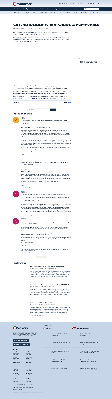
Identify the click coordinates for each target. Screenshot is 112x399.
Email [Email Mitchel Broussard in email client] (14, 364)
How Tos (42, 9)
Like (28, 151)
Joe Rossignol (52, 268)
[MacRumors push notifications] (93, 4)
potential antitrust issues (46, 91)
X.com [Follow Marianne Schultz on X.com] (30, 369)
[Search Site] (91, 9)
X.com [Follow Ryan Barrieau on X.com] (30, 375)
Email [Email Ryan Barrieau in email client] (27, 375)
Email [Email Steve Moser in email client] (14, 380)
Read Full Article (34, 278)
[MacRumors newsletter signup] (98, 4)
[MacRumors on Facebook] (83, 4)
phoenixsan (23, 168)
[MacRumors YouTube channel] (91, 4)
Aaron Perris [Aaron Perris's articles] (28, 378)
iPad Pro (92, 12)
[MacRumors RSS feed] (96, 4)
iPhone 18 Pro (17, 12)
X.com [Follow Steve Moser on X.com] (17, 380)
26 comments (42, 298)
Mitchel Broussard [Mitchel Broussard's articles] (16, 361)
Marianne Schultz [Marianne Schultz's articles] (29, 367)
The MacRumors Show (83, 328)
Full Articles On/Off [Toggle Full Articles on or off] (24, 392)
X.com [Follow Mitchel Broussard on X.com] (17, 364)
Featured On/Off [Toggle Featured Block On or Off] (16, 392)
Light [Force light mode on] (40, 392)
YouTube (48, 328)
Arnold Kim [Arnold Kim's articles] (15, 351)
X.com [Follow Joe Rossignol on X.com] (30, 359)
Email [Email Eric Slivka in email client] (27, 353)
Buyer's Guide (58, 9)
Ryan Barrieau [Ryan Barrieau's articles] (29, 372)
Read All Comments (41, 257)
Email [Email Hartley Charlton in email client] (14, 369)
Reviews (49, 9)
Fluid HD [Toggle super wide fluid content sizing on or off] (33, 392)
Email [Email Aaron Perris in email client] (27, 380)
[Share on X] (65, 102)
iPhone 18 (67, 12)
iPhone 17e (52, 12)
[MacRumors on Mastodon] (88, 4)
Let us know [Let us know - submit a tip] (71, 3)
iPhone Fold (27, 12)
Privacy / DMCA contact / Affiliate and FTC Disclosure (23, 387)
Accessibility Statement (17, 389)
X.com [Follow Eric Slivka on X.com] (30, 353)
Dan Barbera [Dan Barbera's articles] (15, 372)
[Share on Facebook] (69, 102)
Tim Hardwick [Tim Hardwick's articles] (28, 361)
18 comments (16, 102)
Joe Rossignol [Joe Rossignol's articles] (29, 356)
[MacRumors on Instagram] (81, 4)
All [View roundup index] (98, 12)
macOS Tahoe (83, 12)
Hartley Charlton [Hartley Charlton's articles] (16, 367)
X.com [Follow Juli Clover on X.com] (17, 359)
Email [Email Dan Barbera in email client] (14, 375)
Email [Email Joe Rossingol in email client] (27, 359)
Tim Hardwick (52, 304)
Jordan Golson (44, 28)
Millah (22, 117)
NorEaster (23, 191)
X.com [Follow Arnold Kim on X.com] (17, 353)
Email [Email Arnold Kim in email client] (14, 353)
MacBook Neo (43, 12)
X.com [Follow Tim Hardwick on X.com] (30, 364)
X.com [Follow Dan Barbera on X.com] (17, 375)
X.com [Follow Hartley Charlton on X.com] (17, 369)
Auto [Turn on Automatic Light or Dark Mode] (37, 392)
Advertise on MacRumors (21, 344)
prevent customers (31, 98)
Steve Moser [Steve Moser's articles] (15, 378)
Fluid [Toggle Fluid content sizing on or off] (30, 392)
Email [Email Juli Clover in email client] (14, 359)
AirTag (60, 12)
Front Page (17, 9)
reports (38, 34)
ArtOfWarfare (24, 245)
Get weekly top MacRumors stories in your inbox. (41, 107)
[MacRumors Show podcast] (78, 4)
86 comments (42, 315)
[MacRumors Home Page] (23, 4)
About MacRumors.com (20, 339)
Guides (35, 9)
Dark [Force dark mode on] (42, 392)
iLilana (22, 154)
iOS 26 (75, 12)
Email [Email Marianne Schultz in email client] (27, 369)
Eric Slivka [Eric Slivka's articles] (28, 351)
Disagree (31, 151)
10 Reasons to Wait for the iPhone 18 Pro (43, 303)
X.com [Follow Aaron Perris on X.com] (30, 380)
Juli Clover (51, 288)
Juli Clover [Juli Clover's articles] (15, 356)
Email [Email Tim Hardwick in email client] (27, 364)
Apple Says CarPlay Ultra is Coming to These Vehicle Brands (49, 266)
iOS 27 (35, 12)
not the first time (20, 37)
